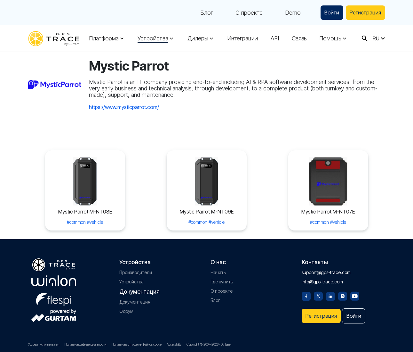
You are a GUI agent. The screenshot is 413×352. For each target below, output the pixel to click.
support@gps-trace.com (326, 270)
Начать (218, 270)
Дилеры (197, 38)
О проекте (242, 13)
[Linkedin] (330, 293)
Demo (286, 13)
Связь (299, 38)
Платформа (104, 38)
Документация (134, 299)
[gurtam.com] (53, 278)
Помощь (330, 38)
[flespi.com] (53, 296)
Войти (327, 12)
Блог (200, 13)
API (275, 38)
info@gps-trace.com (322, 279)
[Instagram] (342, 293)
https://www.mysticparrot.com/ (124, 107)
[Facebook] (306, 293)
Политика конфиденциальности (85, 344)
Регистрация (363, 12)
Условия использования (43, 344)
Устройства (153, 38)
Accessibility (174, 344)
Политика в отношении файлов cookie (136, 344)
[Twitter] (318, 293)
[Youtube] (354, 293)
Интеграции (242, 38)
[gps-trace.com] (53, 38)
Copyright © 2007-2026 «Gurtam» (209, 344)
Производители (135, 270)
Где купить (221, 279)
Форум (126, 309)
